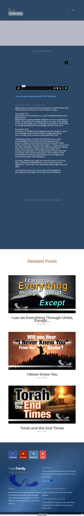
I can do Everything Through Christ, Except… (42, 319)
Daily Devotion (46, 51)
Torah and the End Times (42, 428)
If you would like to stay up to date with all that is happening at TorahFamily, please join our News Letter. (58, 505)
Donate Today (15, 13)
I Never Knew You (42, 374)
